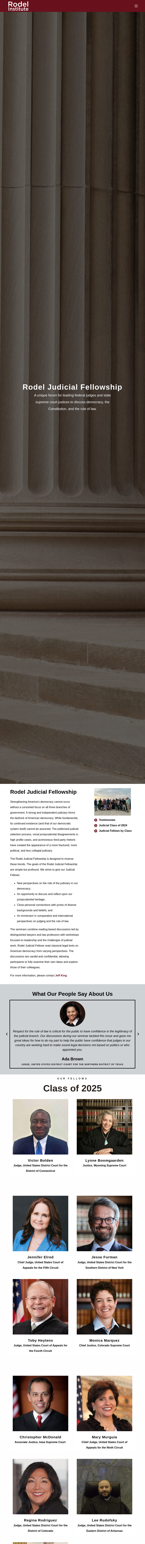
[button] (6, 1034)
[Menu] (136, 5)
